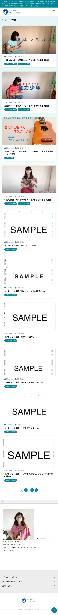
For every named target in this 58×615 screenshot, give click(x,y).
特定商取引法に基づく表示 (12, 581)
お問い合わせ (7, 586)
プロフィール (8, 550)
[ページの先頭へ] (54, 610)
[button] (3, 536)
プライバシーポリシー (10, 577)
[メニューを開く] (54, 11)
